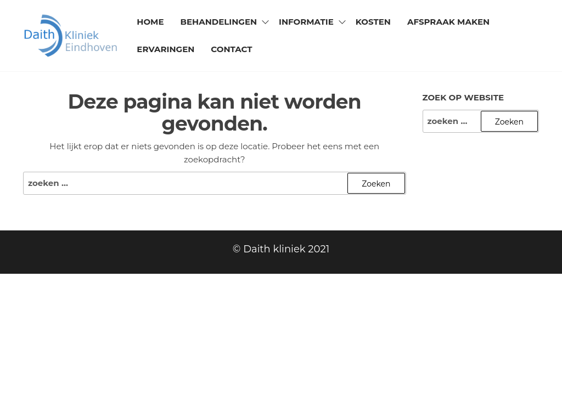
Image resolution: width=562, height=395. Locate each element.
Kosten (373, 21)
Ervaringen (165, 49)
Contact (231, 49)
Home (150, 21)
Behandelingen (218, 21)
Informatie (306, 21)
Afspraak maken (448, 21)
